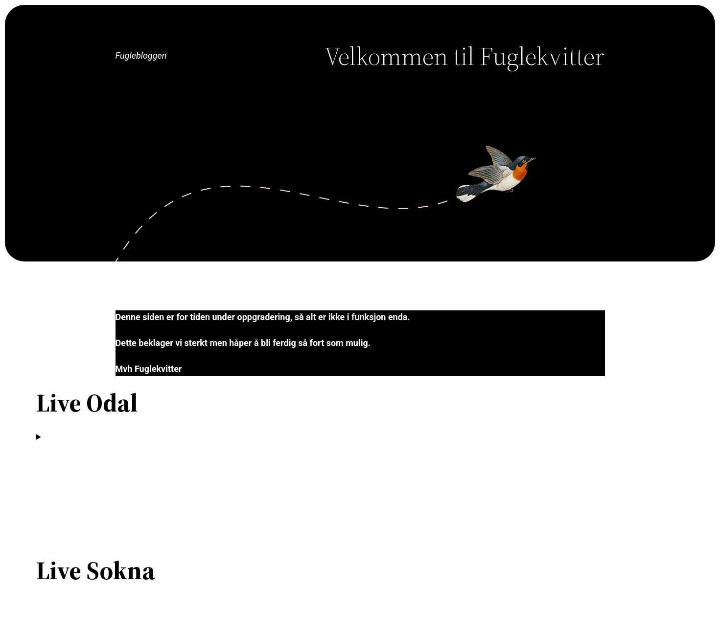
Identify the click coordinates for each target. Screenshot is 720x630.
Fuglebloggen (141, 55)
